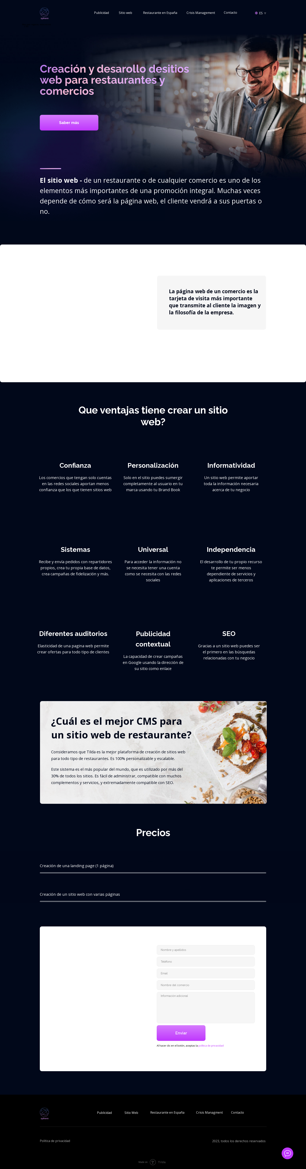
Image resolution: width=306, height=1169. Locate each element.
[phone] (206, 962)
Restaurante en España (160, 13)
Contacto (230, 12)
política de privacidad (211, 1045)
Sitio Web (131, 1113)
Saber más (69, 122)
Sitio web (125, 13)
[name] (206, 950)
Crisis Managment (209, 1112)
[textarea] (206, 1007)
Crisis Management (201, 13)
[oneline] (206, 985)
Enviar (181, 1033)
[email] (206, 973)
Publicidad (101, 13)
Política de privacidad (55, 1141)
